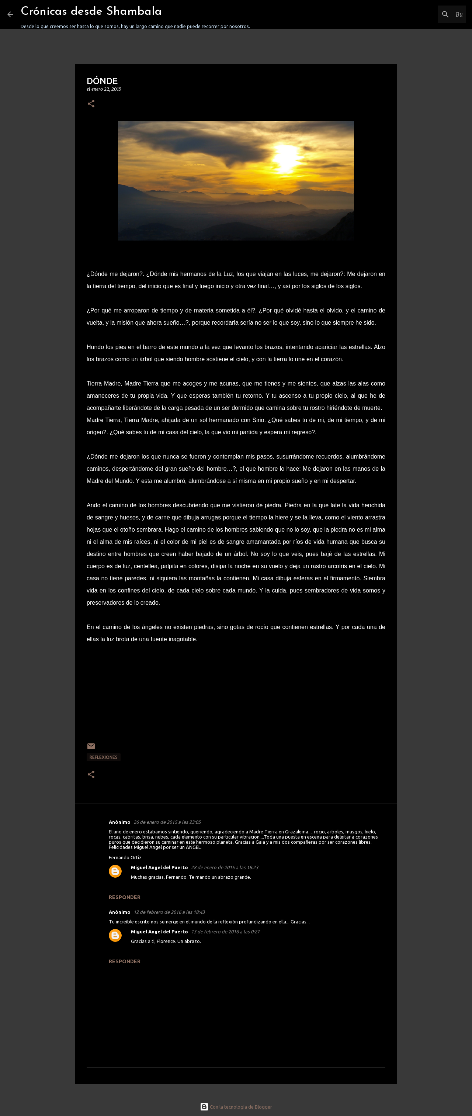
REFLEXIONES (104, 757)
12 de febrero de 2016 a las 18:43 (169, 912)
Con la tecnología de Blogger (236, 1106)
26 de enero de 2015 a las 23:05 (167, 822)
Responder (124, 897)
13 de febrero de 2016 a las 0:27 (225, 931)
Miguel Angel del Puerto (159, 867)
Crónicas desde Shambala (91, 12)
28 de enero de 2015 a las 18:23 (224, 867)
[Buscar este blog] (427, 14)
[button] (91, 104)
